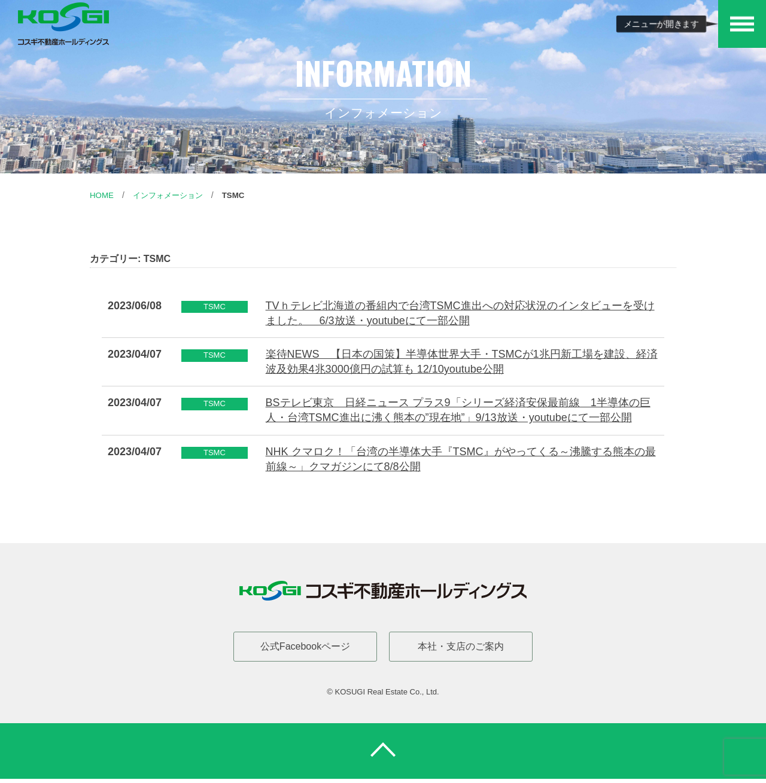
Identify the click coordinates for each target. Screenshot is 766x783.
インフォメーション (171, 195)
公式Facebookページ (305, 646)
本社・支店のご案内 (461, 646)
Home (102, 195)
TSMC (241, 195)
